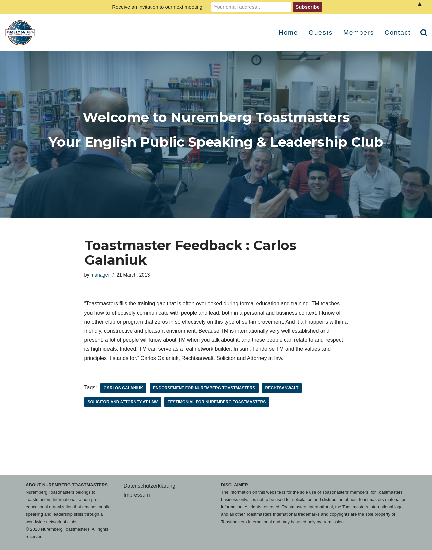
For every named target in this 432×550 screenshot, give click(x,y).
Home (288, 32)
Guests (321, 32)
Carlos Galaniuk (123, 388)
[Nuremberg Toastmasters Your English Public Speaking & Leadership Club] (21, 32)
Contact (398, 32)
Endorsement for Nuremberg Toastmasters (204, 388)
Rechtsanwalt (282, 388)
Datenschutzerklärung (150, 486)
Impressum (137, 495)
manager (100, 275)
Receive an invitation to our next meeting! (158, 7)
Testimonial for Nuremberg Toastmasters (217, 402)
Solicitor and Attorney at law (123, 402)
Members (358, 32)
